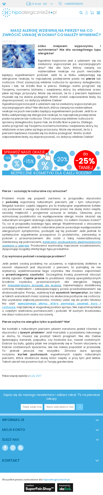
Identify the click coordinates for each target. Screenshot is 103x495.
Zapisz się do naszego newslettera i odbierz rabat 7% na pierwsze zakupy (51, 397)
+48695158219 (73, 4)
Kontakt (11, 460)
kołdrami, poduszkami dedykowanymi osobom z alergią (51, 244)
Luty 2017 (35, 376)
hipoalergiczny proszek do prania (34, 285)
